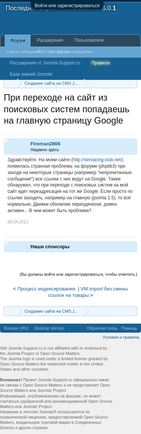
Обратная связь (102, 328)
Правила (100, 63)
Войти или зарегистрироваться (67, 5)
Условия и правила (121, 337)
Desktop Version (49, 328)
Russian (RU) (16, 328)
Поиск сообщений (24, 52)
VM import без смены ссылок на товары (88, 292)
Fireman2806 (45, 144)
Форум (17, 40)
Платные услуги (53, 51)
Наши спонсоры (50, 246)
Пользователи (89, 40)
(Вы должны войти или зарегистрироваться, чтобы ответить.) (78, 274)
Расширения (50, 40)
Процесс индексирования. (46, 289)
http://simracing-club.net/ (97, 159)
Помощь (129, 328)
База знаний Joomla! (31, 74)
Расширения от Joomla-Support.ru (45, 63)
